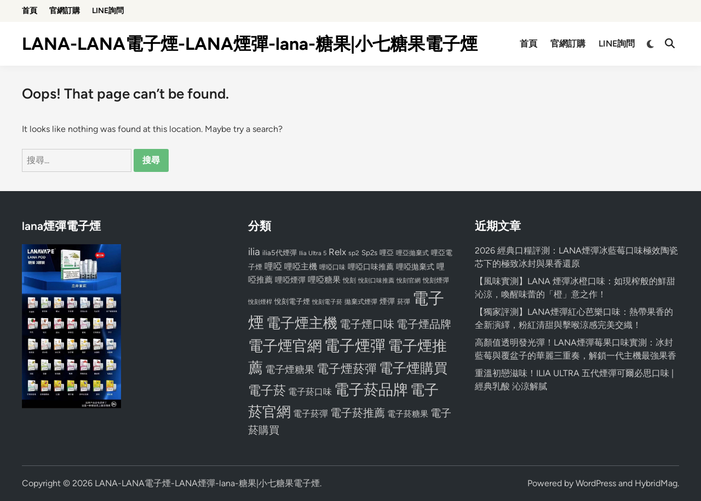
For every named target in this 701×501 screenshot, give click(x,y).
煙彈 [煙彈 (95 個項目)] (387, 301)
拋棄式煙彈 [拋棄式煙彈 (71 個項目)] (360, 302)
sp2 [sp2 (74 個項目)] (353, 253)
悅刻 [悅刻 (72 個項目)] (349, 280)
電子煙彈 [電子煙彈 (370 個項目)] (355, 346)
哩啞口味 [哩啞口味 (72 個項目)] (332, 267)
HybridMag (656, 483)
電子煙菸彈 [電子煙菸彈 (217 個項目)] (347, 368)
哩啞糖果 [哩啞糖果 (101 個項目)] (324, 280)
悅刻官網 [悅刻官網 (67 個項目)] (409, 280)
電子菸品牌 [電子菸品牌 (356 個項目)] (371, 390)
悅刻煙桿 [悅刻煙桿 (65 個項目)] (260, 302)
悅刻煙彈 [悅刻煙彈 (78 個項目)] (436, 280)
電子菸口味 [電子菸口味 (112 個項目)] (310, 392)
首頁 (29, 10)
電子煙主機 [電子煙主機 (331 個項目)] (301, 323)
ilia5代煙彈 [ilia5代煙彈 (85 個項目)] (279, 253)
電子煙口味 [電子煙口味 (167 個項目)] (367, 324)
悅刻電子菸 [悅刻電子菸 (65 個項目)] (327, 302)
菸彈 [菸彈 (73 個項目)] (403, 302)
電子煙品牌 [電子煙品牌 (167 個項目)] (424, 324)
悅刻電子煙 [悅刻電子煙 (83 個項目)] (292, 301)
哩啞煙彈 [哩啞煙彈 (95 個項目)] (290, 280)
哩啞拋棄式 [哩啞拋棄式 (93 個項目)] (415, 267)
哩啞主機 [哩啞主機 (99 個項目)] (300, 267)
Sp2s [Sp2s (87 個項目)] (369, 252)
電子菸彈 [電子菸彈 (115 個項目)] (310, 413)
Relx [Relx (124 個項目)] (337, 251)
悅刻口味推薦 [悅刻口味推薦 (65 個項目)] (376, 280)
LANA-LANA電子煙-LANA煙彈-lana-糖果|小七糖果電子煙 (250, 43)
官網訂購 (64, 10)
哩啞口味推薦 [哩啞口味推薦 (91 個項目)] (371, 266)
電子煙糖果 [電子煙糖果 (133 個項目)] (289, 369)
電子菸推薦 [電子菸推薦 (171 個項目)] (357, 412)
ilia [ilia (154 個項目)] (254, 251)
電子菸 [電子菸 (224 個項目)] (267, 390)
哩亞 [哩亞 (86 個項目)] (387, 252)
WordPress (596, 483)
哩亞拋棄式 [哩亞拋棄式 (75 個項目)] (412, 253)
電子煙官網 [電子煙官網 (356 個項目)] (285, 346)
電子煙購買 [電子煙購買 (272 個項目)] (413, 368)
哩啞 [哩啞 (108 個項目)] (273, 266)
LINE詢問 (108, 10)
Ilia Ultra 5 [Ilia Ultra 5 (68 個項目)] (312, 253)
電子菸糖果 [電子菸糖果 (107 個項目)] (407, 413)
